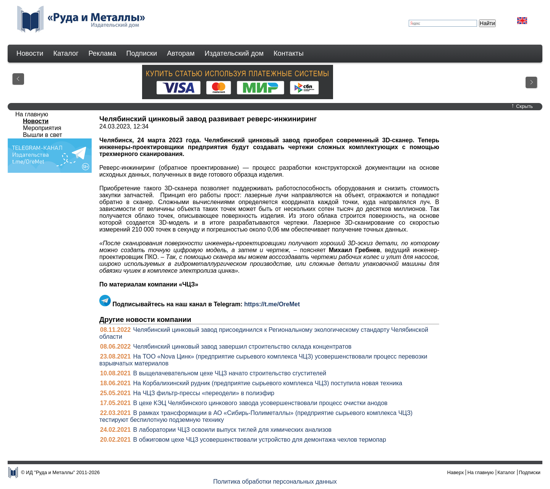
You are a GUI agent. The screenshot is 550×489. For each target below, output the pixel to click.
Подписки (141, 53)
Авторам (180, 53)
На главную (31, 114)
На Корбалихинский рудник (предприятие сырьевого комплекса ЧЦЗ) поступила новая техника (268, 383)
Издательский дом (234, 53)
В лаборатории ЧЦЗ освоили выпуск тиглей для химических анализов (232, 429)
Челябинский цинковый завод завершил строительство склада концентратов (242, 346)
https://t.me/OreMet (272, 304)
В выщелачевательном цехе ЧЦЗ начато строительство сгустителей (230, 373)
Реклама (102, 53)
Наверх (455, 472)
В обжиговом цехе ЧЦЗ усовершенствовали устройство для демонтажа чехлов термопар (259, 439)
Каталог (65, 53)
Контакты (288, 53)
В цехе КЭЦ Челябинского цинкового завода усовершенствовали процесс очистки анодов (260, 403)
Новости (29, 53)
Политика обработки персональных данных (275, 481)
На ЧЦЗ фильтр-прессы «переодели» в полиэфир (204, 393)
